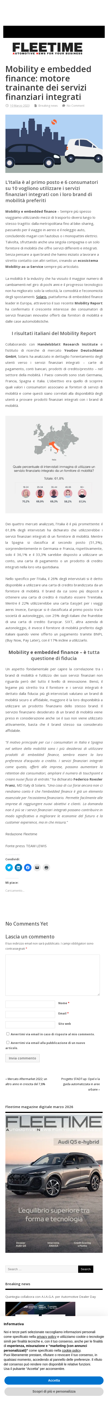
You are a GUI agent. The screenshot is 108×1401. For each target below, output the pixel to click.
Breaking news (48, 106)
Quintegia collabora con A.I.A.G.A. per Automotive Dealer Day (50, 1297)
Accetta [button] (54, 1380)
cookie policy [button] (71, 1350)
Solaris (41, 296)
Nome (64, 1003)
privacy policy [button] (46, 1337)
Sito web (64, 1024)
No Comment (75, 106)
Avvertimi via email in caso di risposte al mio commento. (53, 1034)
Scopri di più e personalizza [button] (53, 1391)
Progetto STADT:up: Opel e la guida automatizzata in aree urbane (80, 1084)
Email (63, 1013)
